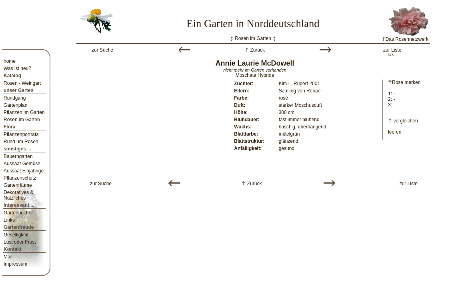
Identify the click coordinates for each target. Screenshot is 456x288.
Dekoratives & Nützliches (19, 195)
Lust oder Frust (20, 242)
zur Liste (392, 50)
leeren (394, 132)
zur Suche (102, 50)
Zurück (257, 50)
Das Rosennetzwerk (405, 39)
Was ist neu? (17, 68)
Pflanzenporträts (21, 134)
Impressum (15, 264)
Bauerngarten (18, 156)
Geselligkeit (16, 235)
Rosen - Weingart (22, 83)
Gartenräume (18, 185)
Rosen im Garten (22, 119)
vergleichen (405, 121)
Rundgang (15, 98)
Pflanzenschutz (20, 178)
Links (9, 220)
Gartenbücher (18, 213)
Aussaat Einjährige (24, 171)
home (10, 61)
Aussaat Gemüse (22, 163)
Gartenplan (15, 105)
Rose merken (404, 82)
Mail (8, 257)
